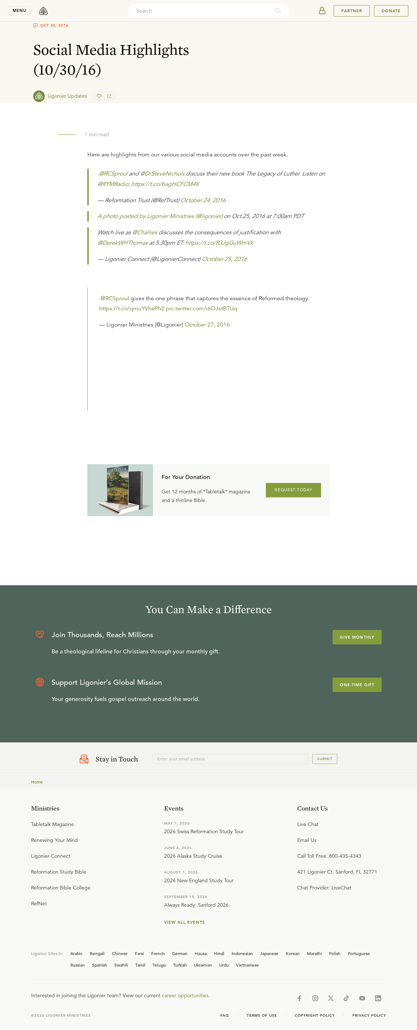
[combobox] (198, 11)
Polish (335, 953)
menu (19, 10)
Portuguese (359, 953)
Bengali (97, 953)
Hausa (201, 953)
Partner (351, 10)
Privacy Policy (369, 1015)
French (158, 953)
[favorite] (100, 96)
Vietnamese (247, 965)
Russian (77, 965)
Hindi (219, 953)
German (180, 953)
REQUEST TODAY (293, 489)
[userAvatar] (322, 11)
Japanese (269, 953)
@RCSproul (113, 173)
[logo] (43, 11)
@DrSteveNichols (162, 173)
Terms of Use (262, 1015)
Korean (293, 953)
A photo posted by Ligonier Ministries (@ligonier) (159, 216)
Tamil (140, 965)
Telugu (159, 965)
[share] (108, 96)
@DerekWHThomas (122, 243)
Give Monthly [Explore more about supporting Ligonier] (357, 637)
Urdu (224, 965)
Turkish (180, 965)
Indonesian (242, 953)
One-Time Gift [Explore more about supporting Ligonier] (357, 684)
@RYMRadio (112, 184)
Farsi (139, 953)
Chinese (120, 953)
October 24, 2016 (202, 200)
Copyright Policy (315, 1015)
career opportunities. (186, 995)
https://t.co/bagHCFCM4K (165, 184)
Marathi (314, 953)
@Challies (144, 232)
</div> (214, 352)
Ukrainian (203, 965)
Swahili (121, 965)
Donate (391, 10)
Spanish (99, 965)
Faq (224, 1015)
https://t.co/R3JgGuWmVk (219, 243)
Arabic (76, 953)
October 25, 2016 (224, 259)
